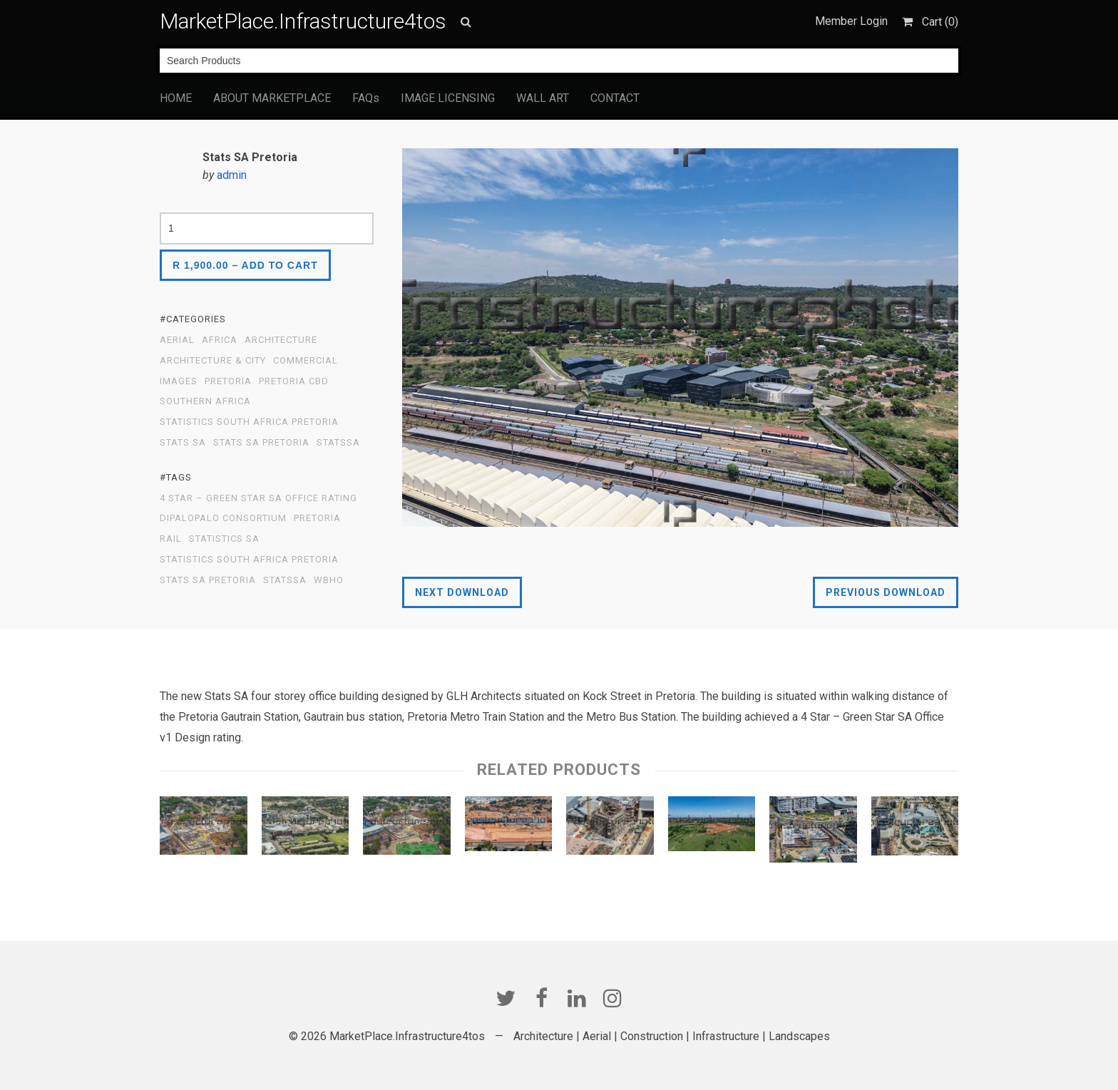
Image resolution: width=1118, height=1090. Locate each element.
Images (179, 381)
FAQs (365, 98)
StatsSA (285, 580)
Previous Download (885, 592)
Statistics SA (224, 539)
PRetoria (228, 381)
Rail (171, 539)
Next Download (462, 592)
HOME (176, 98)
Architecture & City (213, 361)
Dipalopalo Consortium (223, 518)
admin (232, 175)
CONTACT (615, 98)
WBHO (329, 580)
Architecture (281, 340)
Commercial (305, 361)
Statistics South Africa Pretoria (249, 422)
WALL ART (542, 98)
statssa (338, 443)
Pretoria (317, 518)
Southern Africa (205, 401)
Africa (219, 340)
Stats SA (183, 443)
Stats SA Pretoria (261, 443)
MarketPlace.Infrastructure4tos (303, 21)
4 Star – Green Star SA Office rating (258, 498)
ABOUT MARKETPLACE (272, 98)
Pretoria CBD (294, 381)
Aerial (177, 340)
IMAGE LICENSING (448, 98)
